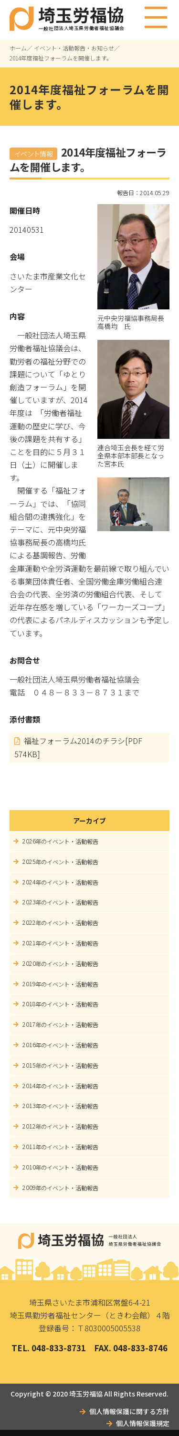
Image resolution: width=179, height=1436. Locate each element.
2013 (29, 1105)
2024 (29, 882)
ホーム (18, 48)
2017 (29, 1024)
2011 (29, 1146)
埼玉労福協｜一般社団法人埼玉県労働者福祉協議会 (89, 1240)
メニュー (156, 13)
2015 (29, 1065)
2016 (29, 1044)
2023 (29, 902)
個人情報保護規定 (142, 1423)
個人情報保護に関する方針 (129, 1411)
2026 (29, 841)
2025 (29, 861)
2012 (29, 1126)
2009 (29, 1187)
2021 (29, 943)
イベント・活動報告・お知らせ (74, 48)
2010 (29, 1167)
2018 (29, 1004)
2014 (29, 1085)
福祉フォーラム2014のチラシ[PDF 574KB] (78, 747)
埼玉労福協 (86, 1393)
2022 (29, 922)
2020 (29, 963)
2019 (29, 984)
